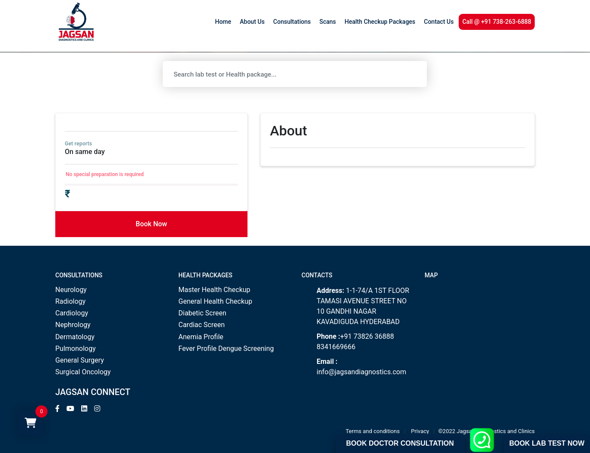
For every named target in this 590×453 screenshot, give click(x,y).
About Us (252, 21)
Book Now (151, 224)
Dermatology (75, 337)
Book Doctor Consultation (400, 443)
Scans (327, 21)
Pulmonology (75, 348)
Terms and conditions (373, 431)
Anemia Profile (200, 337)
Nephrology (73, 325)
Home (223, 21)
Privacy (420, 431)
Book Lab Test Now (546, 443)
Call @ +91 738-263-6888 (496, 21)
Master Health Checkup (214, 290)
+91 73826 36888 (367, 336)
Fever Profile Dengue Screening (226, 348)
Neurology (71, 290)
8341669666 (336, 347)
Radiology (70, 301)
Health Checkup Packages (380, 21)
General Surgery (79, 360)
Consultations (292, 21)
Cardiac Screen (201, 325)
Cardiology (71, 313)
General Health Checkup (215, 301)
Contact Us (439, 21)
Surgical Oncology (83, 372)
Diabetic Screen (202, 313)
